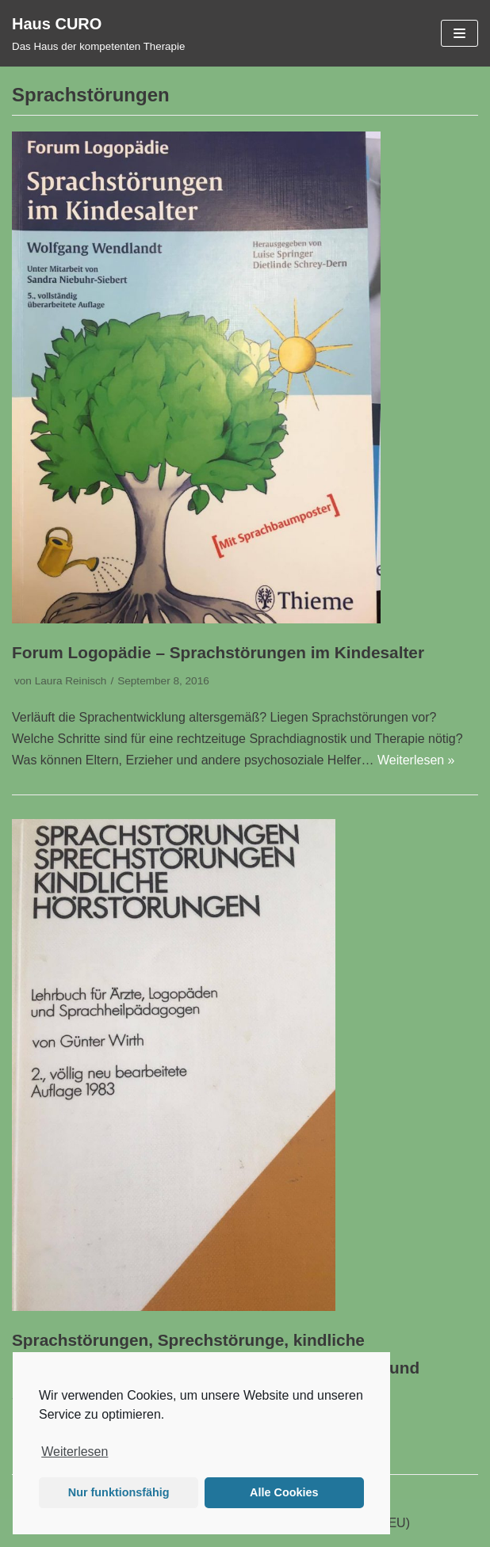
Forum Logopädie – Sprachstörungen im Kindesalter (218, 652)
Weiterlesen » (416, 760)
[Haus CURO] (98, 33)
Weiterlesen (74, 1451)
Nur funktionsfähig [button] (119, 1492)
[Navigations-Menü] (459, 33)
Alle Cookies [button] (284, 1492)
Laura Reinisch (71, 681)
